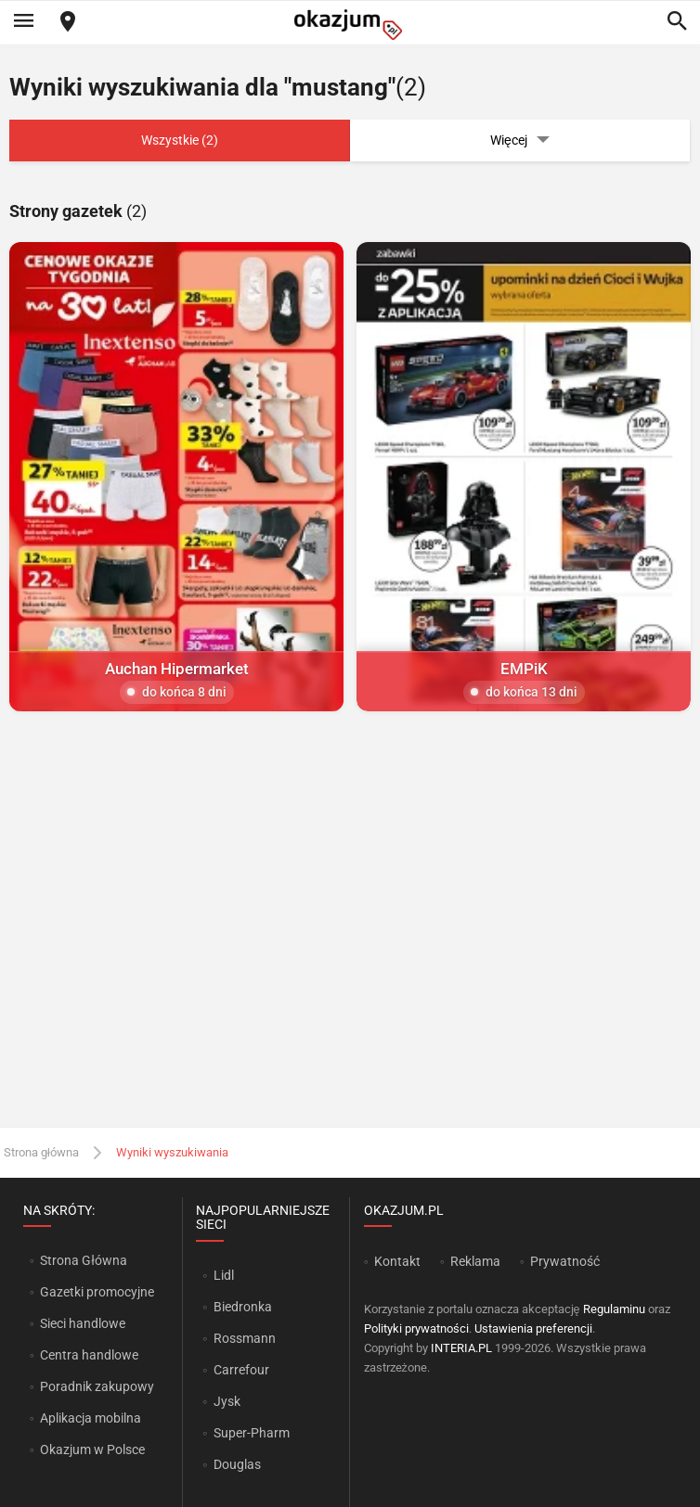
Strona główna (41, 1152)
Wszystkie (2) (179, 140)
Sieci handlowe (82, 1323)
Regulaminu (614, 1309)
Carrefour (241, 1369)
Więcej (520, 140)
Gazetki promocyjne (97, 1291)
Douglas (237, 1464)
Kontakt (397, 1261)
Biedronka (243, 1306)
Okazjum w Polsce (92, 1449)
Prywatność (565, 1261)
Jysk (227, 1401)
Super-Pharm (252, 1432)
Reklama (475, 1261)
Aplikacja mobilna (90, 1418)
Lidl (224, 1275)
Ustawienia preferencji (533, 1328)
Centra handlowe (89, 1354)
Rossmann (245, 1338)
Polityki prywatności (416, 1328)
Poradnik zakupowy (97, 1386)
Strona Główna (83, 1260)
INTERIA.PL (461, 1348)
